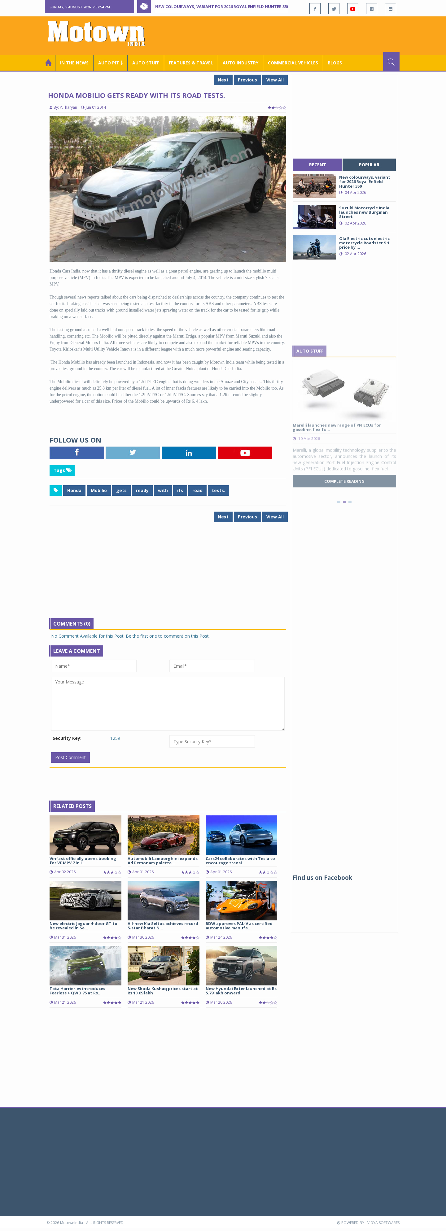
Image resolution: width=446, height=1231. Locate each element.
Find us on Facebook (322, 878)
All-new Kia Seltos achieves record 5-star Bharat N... (163, 926)
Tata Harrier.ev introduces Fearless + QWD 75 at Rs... (77, 991)
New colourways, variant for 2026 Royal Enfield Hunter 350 (222, 6)
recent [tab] (317, 165)
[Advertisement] (287, 35)
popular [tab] (369, 165)
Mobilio (99, 490)
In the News (74, 63)
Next (223, 80)
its (180, 490)
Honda (74, 490)
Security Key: (67, 738)
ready (142, 490)
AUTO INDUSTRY (240, 63)
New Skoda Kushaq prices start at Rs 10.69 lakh (163, 991)
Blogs (335, 63)
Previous (247, 80)
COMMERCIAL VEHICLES (293, 63)
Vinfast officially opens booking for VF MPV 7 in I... (83, 861)
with (163, 490)
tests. (218, 490)
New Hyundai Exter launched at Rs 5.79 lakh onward (241, 991)
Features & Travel (191, 63)
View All (275, 80)
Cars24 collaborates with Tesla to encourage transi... (240, 861)
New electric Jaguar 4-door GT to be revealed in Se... (83, 926)
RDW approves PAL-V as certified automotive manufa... (239, 926)
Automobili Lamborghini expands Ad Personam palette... (163, 861)
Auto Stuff (145, 63)
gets (121, 490)
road (197, 490)
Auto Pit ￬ (110, 63)
